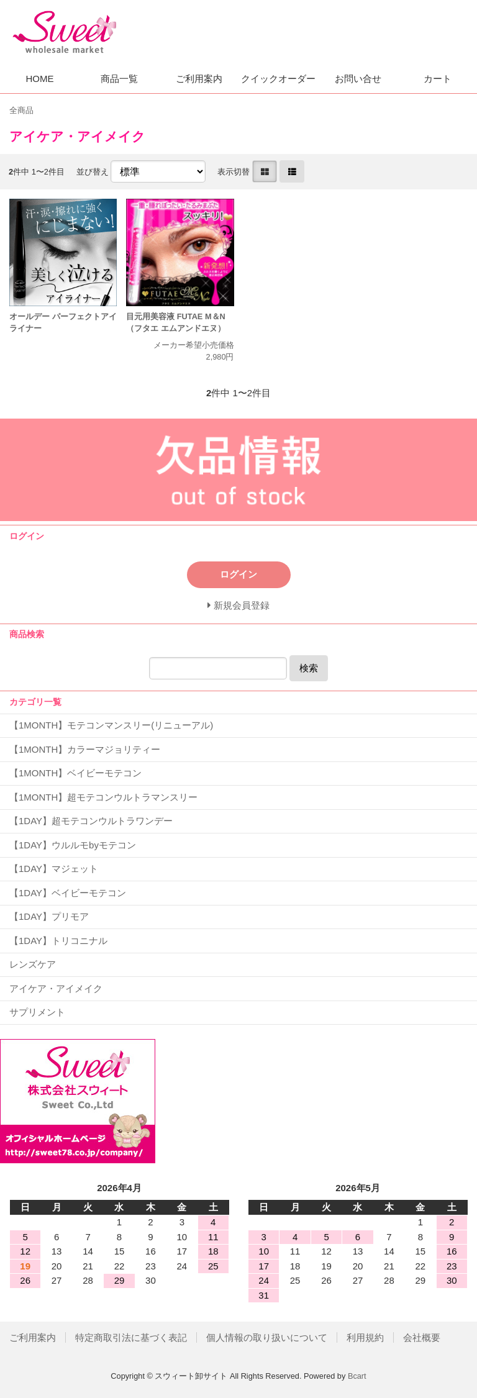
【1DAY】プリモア (49, 916)
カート (438, 78)
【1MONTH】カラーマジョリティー (84, 749)
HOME (40, 78)
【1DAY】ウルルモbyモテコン (72, 845)
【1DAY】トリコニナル (58, 940)
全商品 (21, 110)
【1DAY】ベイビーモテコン (67, 892)
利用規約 (365, 1337)
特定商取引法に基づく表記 (131, 1337)
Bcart (357, 1376)
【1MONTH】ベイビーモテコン (75, 773)
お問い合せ (358, 78)
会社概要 (421, 1337)
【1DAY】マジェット (53, 868)
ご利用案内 (199, 78)
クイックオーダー (278, 78)
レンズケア (32, 964)
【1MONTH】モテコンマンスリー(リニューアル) (111, 725)
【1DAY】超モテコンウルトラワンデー (91, 820)
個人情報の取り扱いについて (266, 1337)
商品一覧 (119, 78)
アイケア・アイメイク (55, 988)
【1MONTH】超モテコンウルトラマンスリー (103, 797)
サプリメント (37, 1012)
